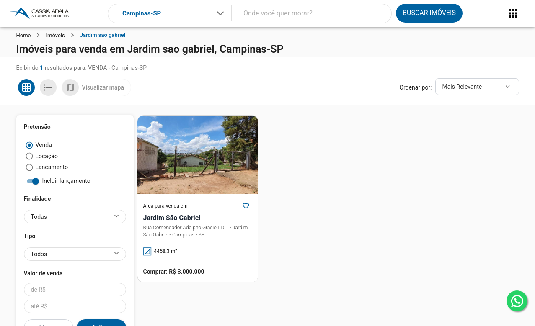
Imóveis (55, 35)
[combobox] (174, 13)
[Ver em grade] (26, 87)
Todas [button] (39, 216)
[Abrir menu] (513, 13)
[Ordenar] (477, 86)
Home (23, 35)
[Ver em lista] (48, 87)
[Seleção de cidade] (173, 13)
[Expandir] (220, 13)
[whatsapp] (517, 300)
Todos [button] (39, 254)
